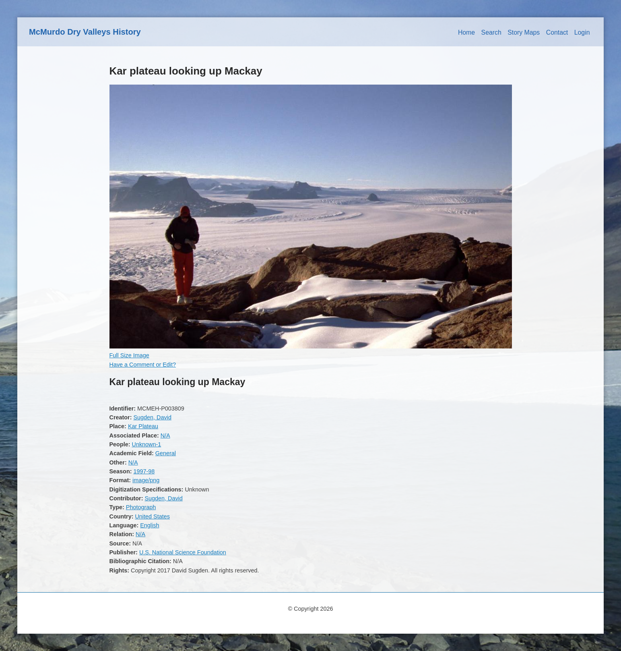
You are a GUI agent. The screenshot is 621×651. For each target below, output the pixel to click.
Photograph (141, 507)
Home (466, 32)
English (149, 525)
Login (582, 32)
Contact (557, 32)
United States (152, 516)
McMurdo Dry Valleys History (85, 31)
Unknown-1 (146, 444)
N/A (165, 435)
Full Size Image (129, 355)
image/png (145, 480)
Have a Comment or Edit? (142, 364)
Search (491, 32)
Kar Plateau (143, 426)
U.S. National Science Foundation (182, 552)
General (165, 453)
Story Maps (524, 32)
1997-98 (144, 471)
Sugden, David (152, 417)
